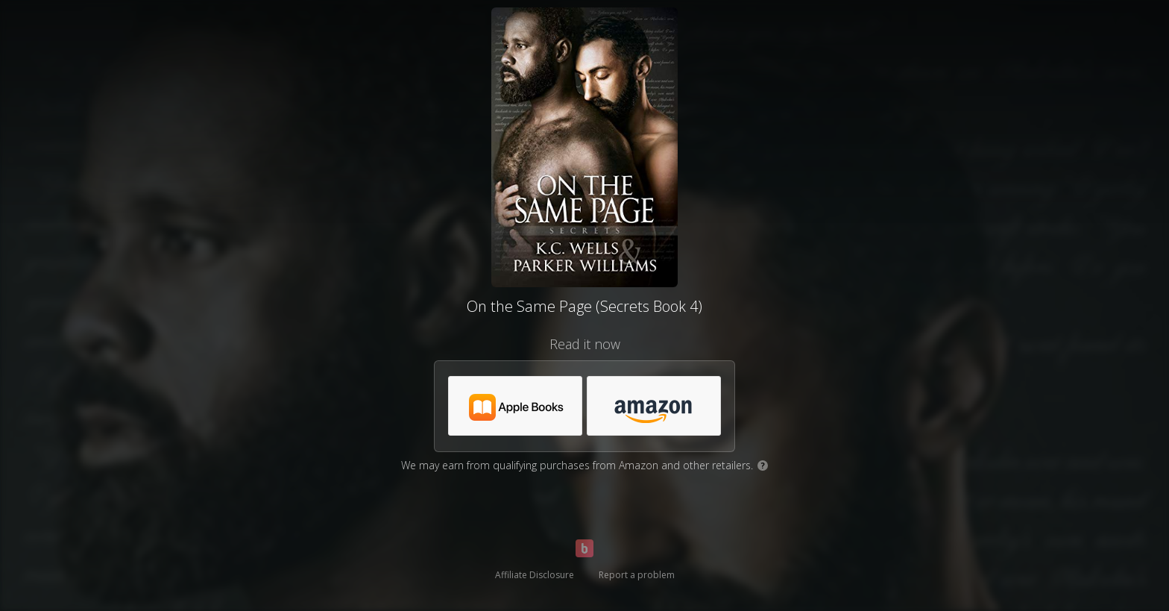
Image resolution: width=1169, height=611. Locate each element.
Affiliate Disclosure (534, 574)
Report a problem (637, 574)
